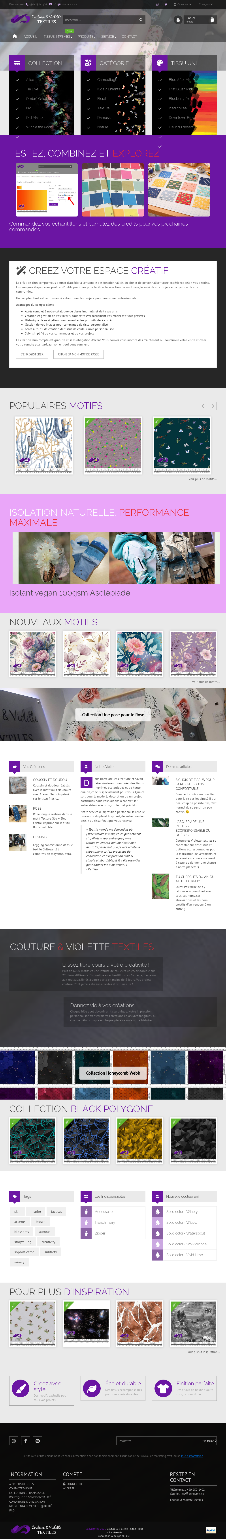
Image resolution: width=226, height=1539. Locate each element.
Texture (96, 108)
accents (20, 1221)
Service (109, 37)
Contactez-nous (20, 1488)
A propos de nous (21, 1484)
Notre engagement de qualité (30, 1506)
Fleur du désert (174, 127)
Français (206, 4)
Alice (23, 80)
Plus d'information (192, 1456)
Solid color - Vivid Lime (177, 1255)
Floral (94, 99)
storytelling (23, 1242)
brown (40, 1221)
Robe (37, 808)
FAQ (12, 1510)
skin (17, 1211)
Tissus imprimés (59, 35)
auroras (44, 1231)
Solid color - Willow (174, 1222)
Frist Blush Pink (174, 89)
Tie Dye (25, 89)
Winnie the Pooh (32, 127)
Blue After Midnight (177, 80)
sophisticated (24, 1252)
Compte (182, 4)
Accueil (30, 36)
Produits (87, 37)
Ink (21, 108)
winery (19, 1262)
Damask (97, 118)
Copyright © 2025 (96, 1528)
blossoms (21, 1231)
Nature (95, 127)
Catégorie (114, 63)
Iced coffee (171, 108)
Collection (45, 63)
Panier (197, 20)
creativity (48, 1242)
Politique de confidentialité (30, 1497)
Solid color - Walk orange (179, 1244)
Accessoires (97, 1212)
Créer (69, 1488)
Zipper (93, 1233)
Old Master (28, 118)
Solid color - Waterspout (178, 1233)
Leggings (41, 837)
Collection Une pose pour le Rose (113, 715)
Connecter (72, 1484)
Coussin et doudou (50, 780)
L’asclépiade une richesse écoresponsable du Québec (193, 828)
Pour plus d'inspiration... (203, 1352)
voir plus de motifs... (203, 479)
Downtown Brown (176, 118)
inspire (36, 1211)
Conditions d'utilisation (27, 1502)
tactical (56, 1211)
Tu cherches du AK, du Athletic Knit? (195, 879)
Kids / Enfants (101, 89)
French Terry (98, 1222)
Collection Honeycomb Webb (113, 1073)
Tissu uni (184, 63)
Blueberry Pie (172, 99)
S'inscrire (209, 1441)
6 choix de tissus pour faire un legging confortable (195, 784)
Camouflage (100, 80)
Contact (129, 36)
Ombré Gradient (32, 99)
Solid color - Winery (175, 1212)
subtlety (51, 1252)
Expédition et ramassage (27, 1493)
